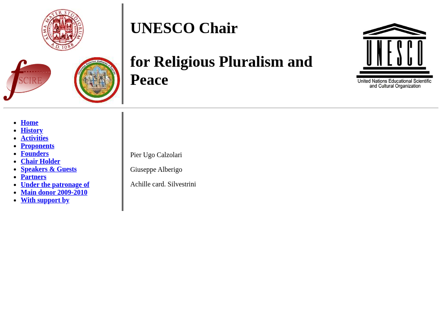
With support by (45, 200)
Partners (34, 176)
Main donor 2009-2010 (54, 192)
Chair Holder (40, 161)
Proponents (37, 145)
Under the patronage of (55, 184)
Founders (35, 153)
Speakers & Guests (49, 169)
